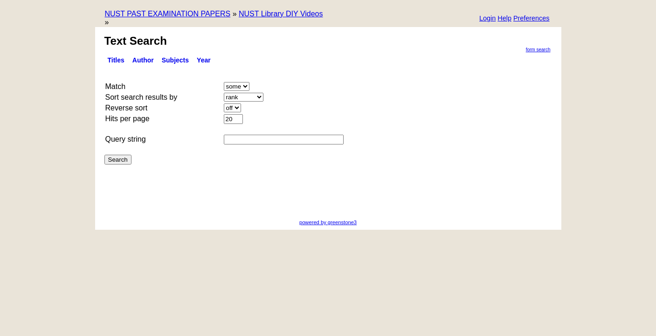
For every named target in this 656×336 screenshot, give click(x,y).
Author (143, 60)
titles (116, 60)
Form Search (538, 49)
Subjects (175, 60)
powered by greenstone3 (328, 222)
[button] (531, 18)
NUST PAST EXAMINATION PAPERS (168, 14)
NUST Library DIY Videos (281, 14)
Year (204, 60)
